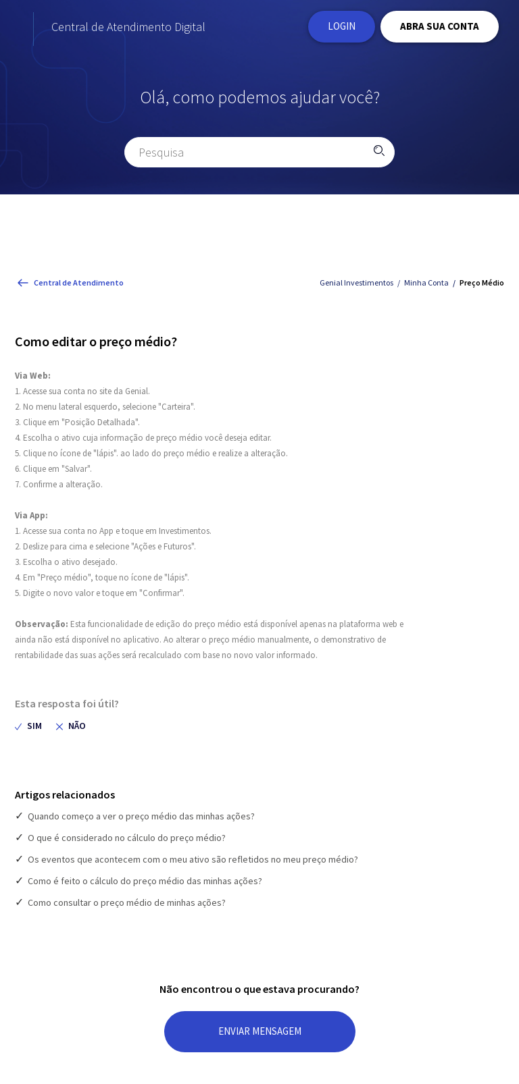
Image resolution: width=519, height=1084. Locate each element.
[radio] (28, 731)
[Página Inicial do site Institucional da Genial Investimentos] (51, 29)
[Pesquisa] (259, 157)
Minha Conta (426, 288)
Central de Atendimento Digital (184, 29)
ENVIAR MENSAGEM (259, 1036)
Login (341, 28)
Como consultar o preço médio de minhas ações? (127, 908)
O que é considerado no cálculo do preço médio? (127, 843)
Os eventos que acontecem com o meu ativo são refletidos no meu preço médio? (193, 865)
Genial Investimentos (356, 288)
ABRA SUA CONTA (439, 28)
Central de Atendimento (79, 287)
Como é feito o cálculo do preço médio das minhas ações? (145, 886)
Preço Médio (482, 288)
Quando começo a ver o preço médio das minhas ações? (141, 821)
